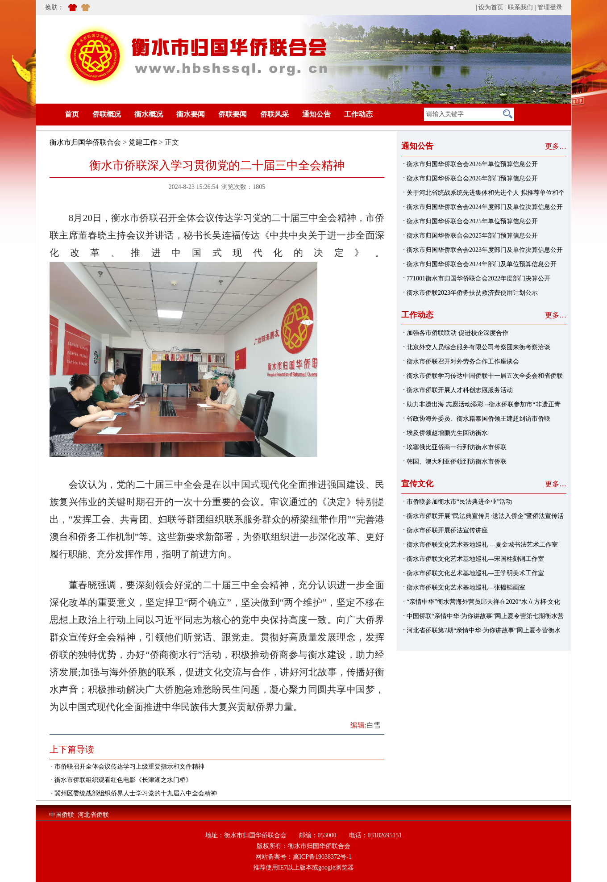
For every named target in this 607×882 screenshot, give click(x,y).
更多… (555, 146)
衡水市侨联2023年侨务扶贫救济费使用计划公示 (472, 292)
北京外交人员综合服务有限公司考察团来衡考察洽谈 (478, 347)
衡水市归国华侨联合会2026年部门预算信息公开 (472, 178)
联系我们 (520, 7)
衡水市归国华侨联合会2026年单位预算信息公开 (472, 164)
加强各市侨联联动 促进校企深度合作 (457, 333)
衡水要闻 (190, 114)
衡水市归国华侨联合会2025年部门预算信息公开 (472, 235)
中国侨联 (61, 814)
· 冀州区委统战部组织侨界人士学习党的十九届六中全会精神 (133, 793)
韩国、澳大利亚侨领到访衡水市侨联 (457, 461)
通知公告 (316, 114)
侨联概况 (106, 114)
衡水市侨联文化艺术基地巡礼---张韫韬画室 (466, 587)
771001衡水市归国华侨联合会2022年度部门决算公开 (478, 278)
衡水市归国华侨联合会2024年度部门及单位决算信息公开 (485, 207)
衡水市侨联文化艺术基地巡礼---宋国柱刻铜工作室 (475, 559)
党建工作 (143, 142)
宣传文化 (417, 483)
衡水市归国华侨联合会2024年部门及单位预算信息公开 (482, 264)
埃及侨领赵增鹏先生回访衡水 (447, 433)
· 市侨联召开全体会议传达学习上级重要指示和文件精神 (127, 766)
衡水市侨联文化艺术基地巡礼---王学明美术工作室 (475, 573)
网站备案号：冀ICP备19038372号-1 (303, 856)
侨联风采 (274, 114)
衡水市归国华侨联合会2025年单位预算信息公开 (472, 221)
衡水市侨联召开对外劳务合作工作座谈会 (463, 361)
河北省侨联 (93, 814)
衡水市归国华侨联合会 (85, 142)
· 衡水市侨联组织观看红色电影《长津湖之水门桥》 (121, 780)
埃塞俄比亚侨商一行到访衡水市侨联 (457, 447)
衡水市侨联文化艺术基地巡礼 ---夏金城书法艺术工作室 (482, 544)
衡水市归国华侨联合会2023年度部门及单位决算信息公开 (485, 250)
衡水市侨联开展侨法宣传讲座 (447, 530)
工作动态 (358, 114)
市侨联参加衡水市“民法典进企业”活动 (459, 501)
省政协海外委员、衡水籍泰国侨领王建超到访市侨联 (478, 418)
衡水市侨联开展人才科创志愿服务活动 (460, 390)
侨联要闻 (232, 114)
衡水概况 (148, 114)
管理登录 (549, 7)
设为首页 (490, 7)
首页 (58, 114)
